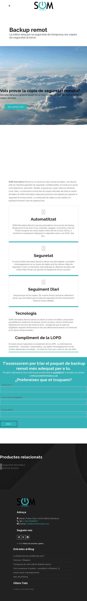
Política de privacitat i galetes (33, 543)
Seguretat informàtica (12, 465)
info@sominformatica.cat (38, 524)
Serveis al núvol (9, 468)
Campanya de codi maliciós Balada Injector (32, 564)
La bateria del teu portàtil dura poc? (28, 556)
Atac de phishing (20, 577)
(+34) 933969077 (30, 521)
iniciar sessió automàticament (26, 573)
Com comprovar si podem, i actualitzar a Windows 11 (36, 568)
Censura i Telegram (21, 560)
